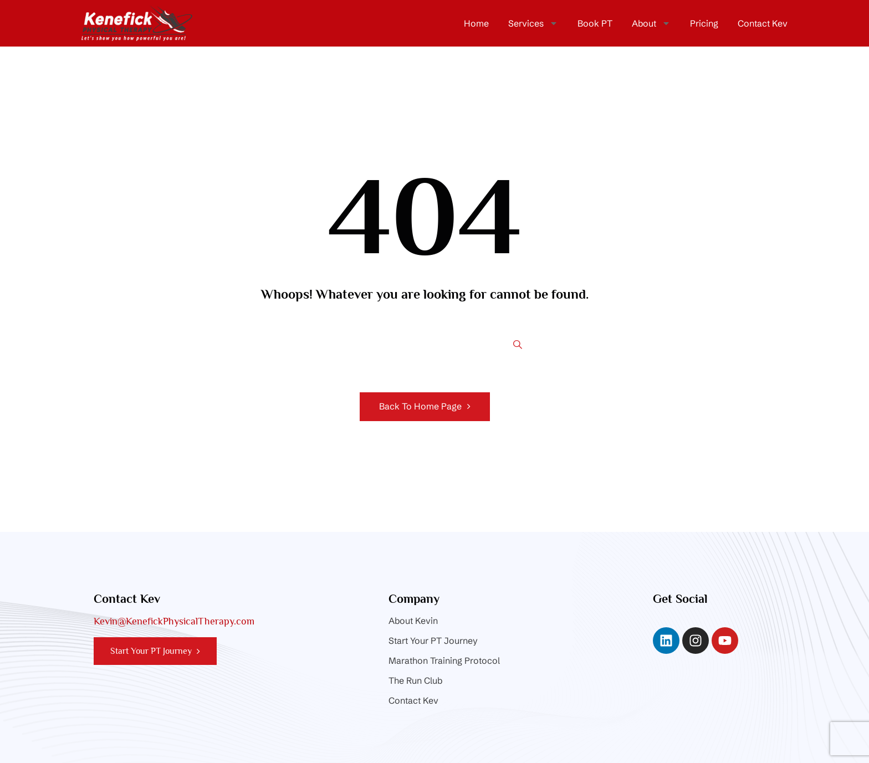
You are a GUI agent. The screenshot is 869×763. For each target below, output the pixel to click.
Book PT (594, 23)
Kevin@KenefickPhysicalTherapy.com (174, 621)
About (651, 23)
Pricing (704, 23)
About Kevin (413, 620)
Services (533, 23)
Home (476, 23)
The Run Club (415, 680)
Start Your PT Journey (433, 640)
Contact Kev (763, 23)
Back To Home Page (420, 406)
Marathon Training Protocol (444, 660)
